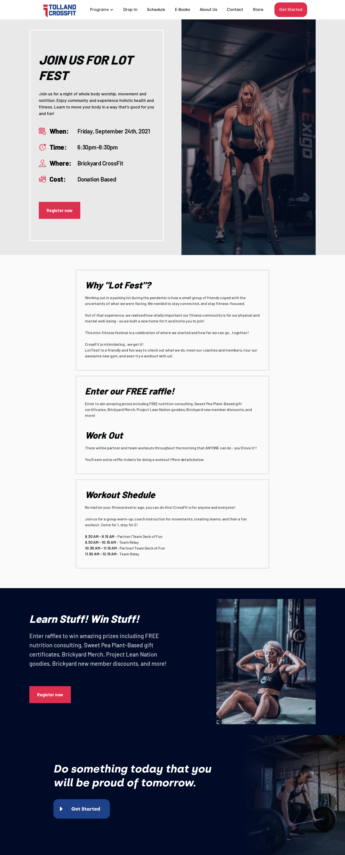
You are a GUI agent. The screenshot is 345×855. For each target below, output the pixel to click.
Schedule (156, 9)
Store (258, 9)
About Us (208, 9)
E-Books (182, 9)
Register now (60, 210)
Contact (235, 9)
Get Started (290, 9)
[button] (101, 9)
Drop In (130, 9)
